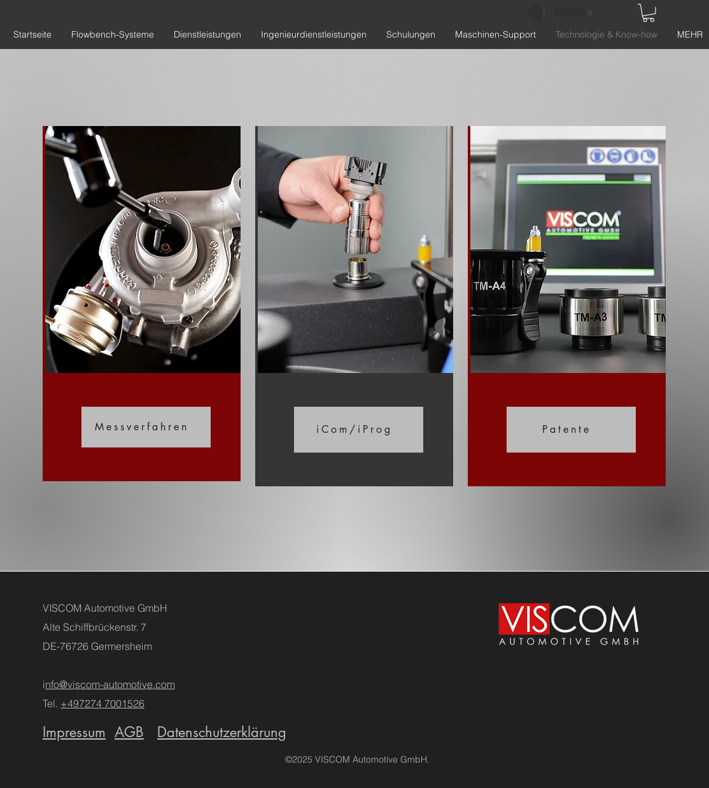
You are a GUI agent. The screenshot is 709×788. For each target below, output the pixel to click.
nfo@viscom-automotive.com (110, 684)
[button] (648, 13)
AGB (129, 732)
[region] (142, 303)
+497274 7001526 (102, 703)
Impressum (74, 732)
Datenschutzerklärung (221, 732)
